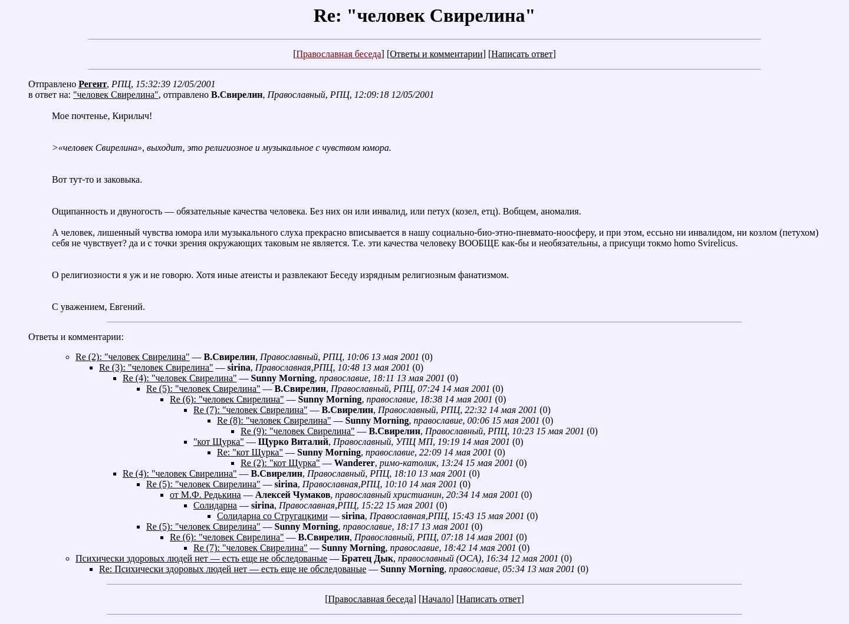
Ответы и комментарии (436, 54)
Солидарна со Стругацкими (272, 516)
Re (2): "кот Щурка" (280, 463)
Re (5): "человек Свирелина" (203, 389)
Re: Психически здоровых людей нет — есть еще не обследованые (232, 569)
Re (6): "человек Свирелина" (227, 399)
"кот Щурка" (218, 442)
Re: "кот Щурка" (250, 452)
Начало (436, 599)
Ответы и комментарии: (76, 337)
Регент (92, 84)
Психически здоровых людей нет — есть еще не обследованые (201, 558)
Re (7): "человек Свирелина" (250, 410)
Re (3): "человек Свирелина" (156, 367)
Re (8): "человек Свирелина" (274, 420)
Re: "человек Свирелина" (424, 15)
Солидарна (215, 505)
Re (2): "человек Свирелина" (132, 357)
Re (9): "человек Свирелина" (298, 431)
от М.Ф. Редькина (205, 495)
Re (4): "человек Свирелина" (180, 378)
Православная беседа (338, 54)
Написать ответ (521, 54)
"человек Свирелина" (116, 95)
